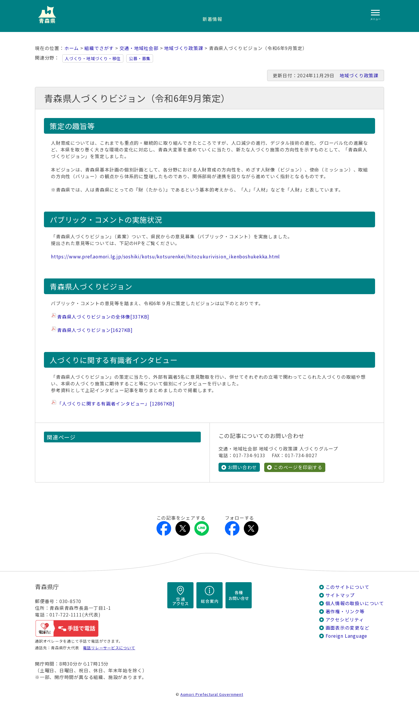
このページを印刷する (298, 467)
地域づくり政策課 (183, 48)
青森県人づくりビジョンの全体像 (103, 316)
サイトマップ (340, 595)
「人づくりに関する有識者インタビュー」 (116, 403)
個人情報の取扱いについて (355, 603)
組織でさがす (99, 48)
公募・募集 (139, 58)
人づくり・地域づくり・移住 (93, 58)
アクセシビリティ (345, 619)
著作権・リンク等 (345, 611)
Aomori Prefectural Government (211, 694)
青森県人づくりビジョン (95, 330)
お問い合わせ (242, 467)
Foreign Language (346, 635)
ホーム (71, 48)
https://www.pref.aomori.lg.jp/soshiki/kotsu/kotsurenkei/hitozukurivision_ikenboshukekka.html (165, 256)
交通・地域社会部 (139, 48)
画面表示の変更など (348, 627)
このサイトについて (348, 587)
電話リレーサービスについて (109, 647)
